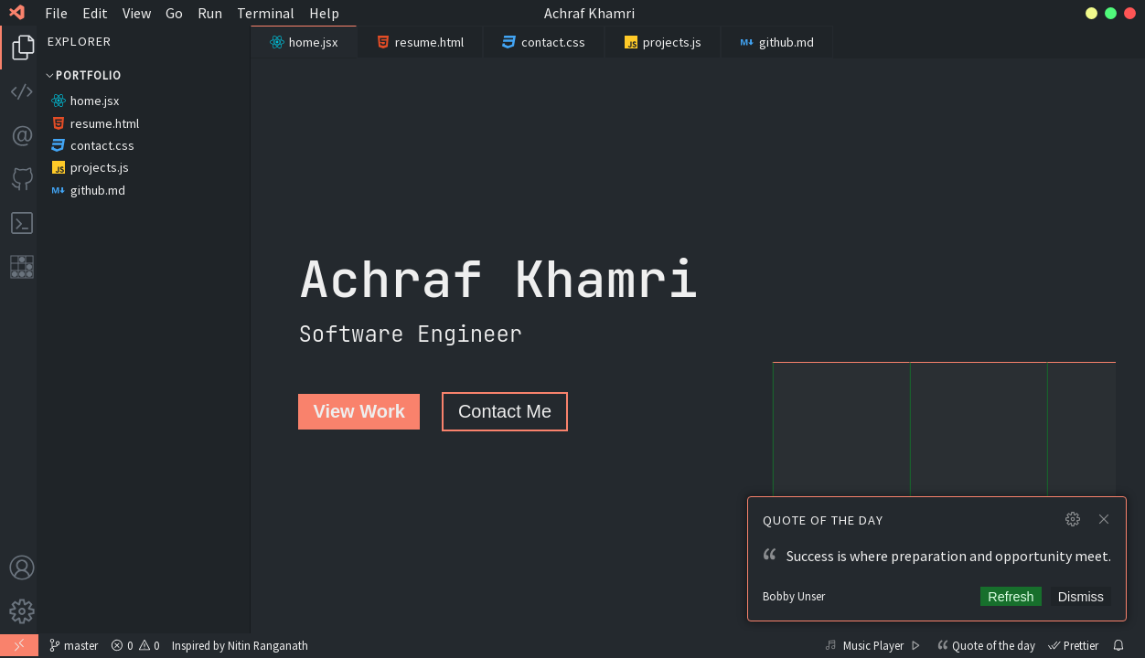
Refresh (1010, 596)
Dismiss (1081, 596)
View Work (358, 411)
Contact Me (504, 411)
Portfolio (83, 75)
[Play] (915, 645)
